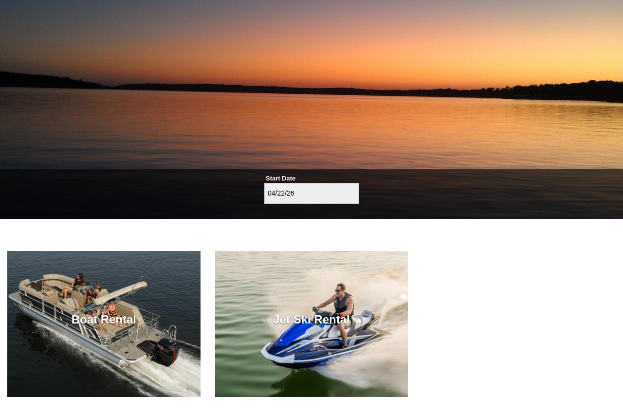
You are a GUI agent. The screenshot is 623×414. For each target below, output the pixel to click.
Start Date (280, 178)
